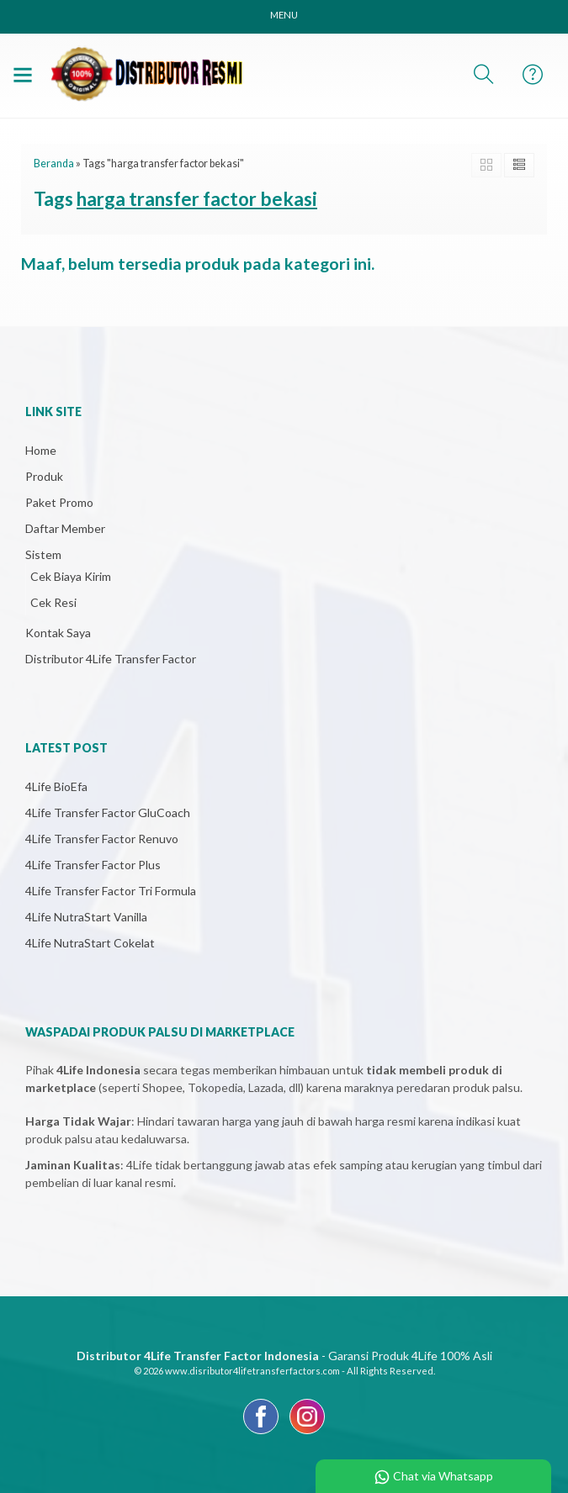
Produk (44, 476)
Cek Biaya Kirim (70, 576)
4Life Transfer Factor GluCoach (107, 812)
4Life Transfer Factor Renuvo (101, 838)
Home (40, 450)
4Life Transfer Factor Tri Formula (110, 891)
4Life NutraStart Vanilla (86, 917)
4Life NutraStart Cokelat (90, 943)
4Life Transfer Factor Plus (93, 864)
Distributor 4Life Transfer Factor (110, 659)
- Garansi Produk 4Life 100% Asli (284, 1355)
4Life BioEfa (56, 786)
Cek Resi (53, 602)
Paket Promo (59, 502)
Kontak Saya (58, 632)
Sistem (43, 554)
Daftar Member (65, 528)
